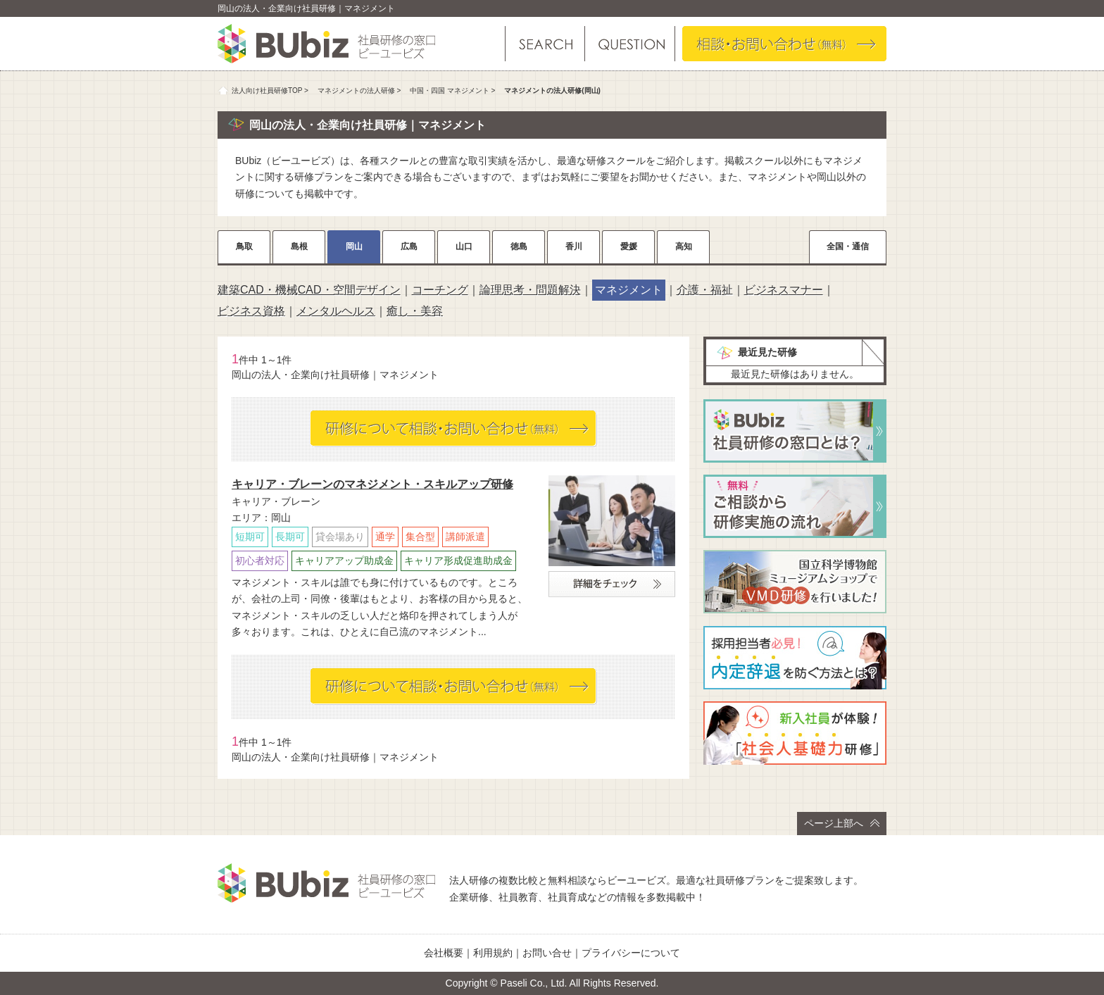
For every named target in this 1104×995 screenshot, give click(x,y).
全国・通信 (848, 246)
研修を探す (545, 43)
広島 (409, 246)
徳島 (518, 246)
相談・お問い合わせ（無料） (784, 43)
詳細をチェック (611, 584)
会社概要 (443, 952)
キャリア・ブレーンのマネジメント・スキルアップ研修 (372, 484)
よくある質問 (629, 43)
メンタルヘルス (335, 311)
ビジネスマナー (783, 290)
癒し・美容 (415, 311)
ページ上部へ (841, 823)
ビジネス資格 (251, 311)
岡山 (354, 246)
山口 (464, 246)
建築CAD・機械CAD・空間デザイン (309, 290)
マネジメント (629, 290)
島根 (299, 246)
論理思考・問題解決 (530, 290)
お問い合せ (547, 952)
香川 (573, 246)
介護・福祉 (705, 290)
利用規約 (493, 952)
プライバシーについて (631, 952)
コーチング (440, 290)
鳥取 (244, 246)
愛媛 (628, 246)
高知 (683, 246)
